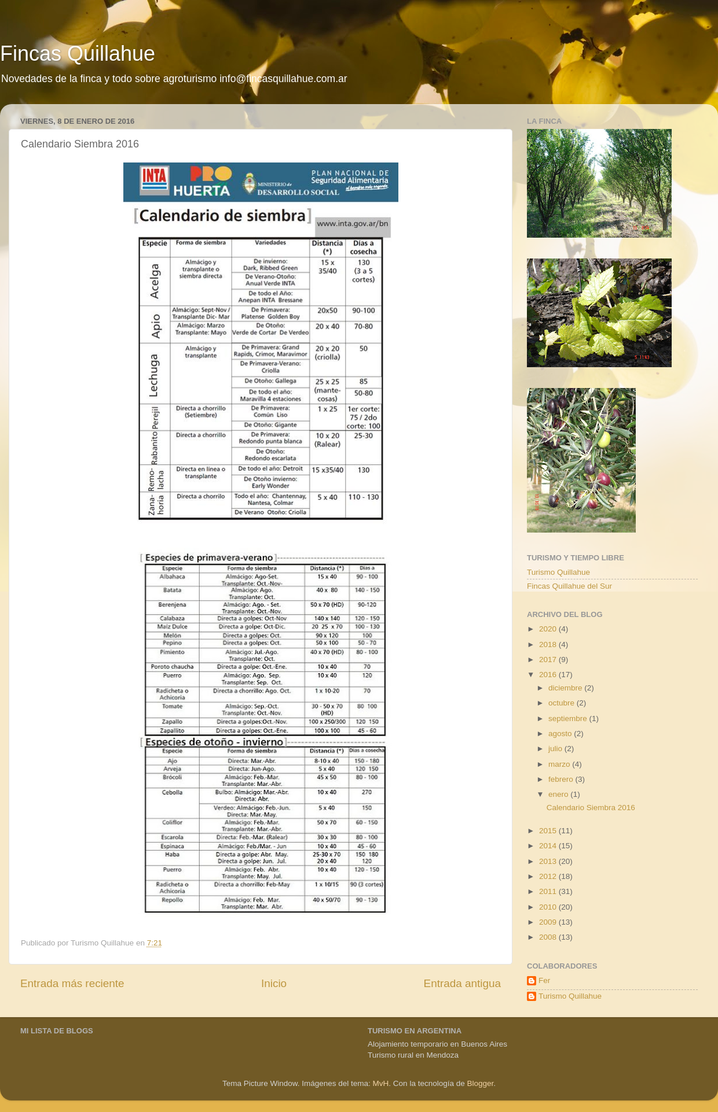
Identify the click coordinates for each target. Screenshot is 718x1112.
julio (556, 748)
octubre (562, 703)
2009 (549, 922)
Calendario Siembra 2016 (591, 807)
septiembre (568, 718)
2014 (549, 845)
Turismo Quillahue (558, 572)
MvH (381, 1083)
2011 (549, 891)
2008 (549, 937)
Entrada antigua (462, 983)
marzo (560, 764)
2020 (549, 629)
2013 (549, 861)
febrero (562, 779)
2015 (549, 830)
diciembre (566, 688)
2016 (549, 674)
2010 (549, 907)
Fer (544, 980)
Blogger (480, 1083)
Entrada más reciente (72, 983)
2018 (549, 644)
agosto (561, 733)
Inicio (274, 983)
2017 (549, 659)
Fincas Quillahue (77, 53)
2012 (549, 876)
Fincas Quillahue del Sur (569, 586)
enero (559, 794)
